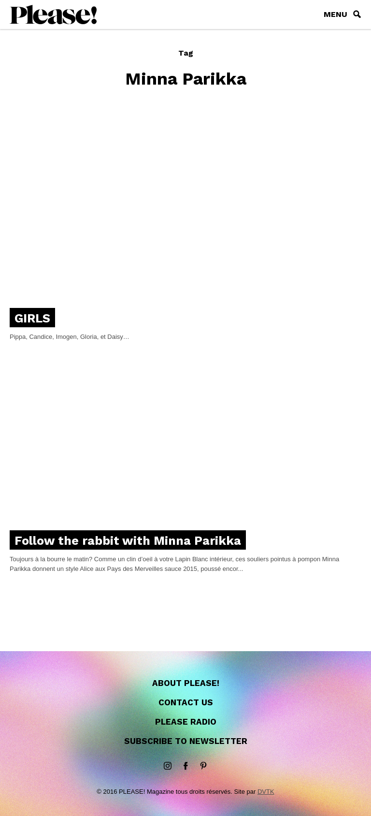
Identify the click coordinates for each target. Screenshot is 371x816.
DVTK (265, 791)
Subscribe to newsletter (185, 741)
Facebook (185, 766)
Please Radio (185, 722)
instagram (167, 766)
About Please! (185, 683)
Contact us (185, 702)
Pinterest (203, 766)
